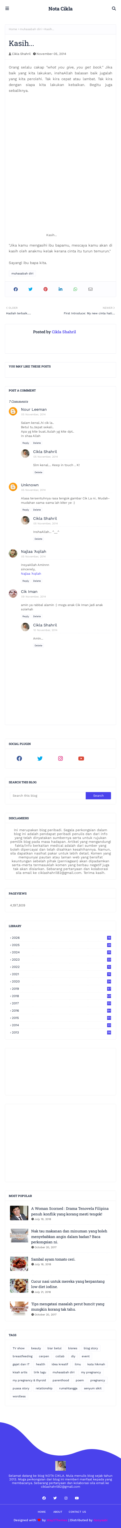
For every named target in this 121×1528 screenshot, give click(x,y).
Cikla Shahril (21, 54)
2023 (61, 959)
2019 (61, 988)
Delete (37, 443)
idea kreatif (60, 1364)
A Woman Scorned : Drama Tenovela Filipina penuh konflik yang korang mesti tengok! (70, 1211)
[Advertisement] (60, 1143)
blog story (91, 1348)
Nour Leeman (34, 409)
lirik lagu (40, 1372)
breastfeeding (22, 1356)
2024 (61, 952)
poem (80, 1380)
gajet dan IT (21, 1364)
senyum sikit (93, 1388)
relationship (44, 1388)
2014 (61, 1025)
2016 (61, 1010)
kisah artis (20, 1372)
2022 (61, 967)
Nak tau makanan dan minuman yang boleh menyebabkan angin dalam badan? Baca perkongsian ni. (69, 1236)
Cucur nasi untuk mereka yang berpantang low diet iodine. (67, 1284)
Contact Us (77, 1511)
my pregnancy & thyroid (29, 1380)
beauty (36, 1348)
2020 (61, 981)
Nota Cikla (60, 8)
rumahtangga (68, 1388)
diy (73, 1356)
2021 (61, 974)
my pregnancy (91, 1372)
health (40, 1364)
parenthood (61, 1380)
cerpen (44, 1356)
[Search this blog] (48, 795)
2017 (61, 1003)
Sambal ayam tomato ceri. (53, 1259)
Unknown (30, 485)
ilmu (78, 1364)
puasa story (21, 1388)
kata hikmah (96, 1364)
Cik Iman (29, 591)
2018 (61, 996)
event (86, 1356)
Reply (25, 443)
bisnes (72, 1348)
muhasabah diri (31, 29)
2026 (61, 937)
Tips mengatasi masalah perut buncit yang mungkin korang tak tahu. (67, 1306)
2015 (61, 1018)
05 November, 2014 (33, 414)
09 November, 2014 (33, 596)
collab (60, 1356)
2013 (61, 1032)
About (57, 1511)
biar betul (54, 1348)
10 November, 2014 (45, 630)
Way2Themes (57, 1520)
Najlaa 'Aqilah (33, 551)
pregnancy (97, 1380)
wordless (19, 1396)
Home (13, 29)
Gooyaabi (100, 1520)
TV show (19, 1348)
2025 (61, 945)
